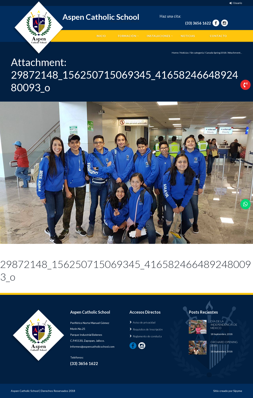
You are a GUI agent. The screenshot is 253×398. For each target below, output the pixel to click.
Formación (127, 36)
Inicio (101, 36)
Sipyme (237, 390)
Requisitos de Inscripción (148, 329)
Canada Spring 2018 (215, 52)
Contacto (218, 36)
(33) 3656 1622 (198, 23)
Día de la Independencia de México (224, 325)
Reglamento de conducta (147, 336)
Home (175, 52)
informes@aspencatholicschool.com (92, 346)
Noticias (188, 36)
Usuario (237, 3)
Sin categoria (197, 52)
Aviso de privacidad (144, 322)
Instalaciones (158, 36)
